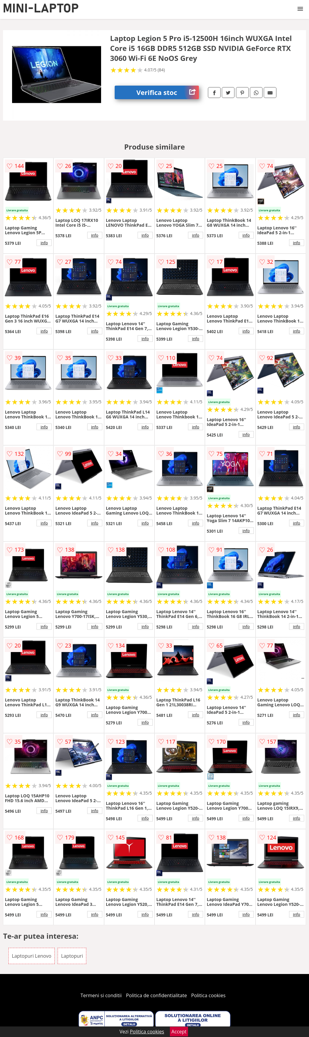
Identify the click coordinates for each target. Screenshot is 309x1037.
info (44, 242)
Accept (178, 1031)
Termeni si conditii (101, 995)
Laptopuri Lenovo (31, 956)
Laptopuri (72, 956)
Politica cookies (208, 995)
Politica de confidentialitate (156, 995)
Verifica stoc (167, 92)
